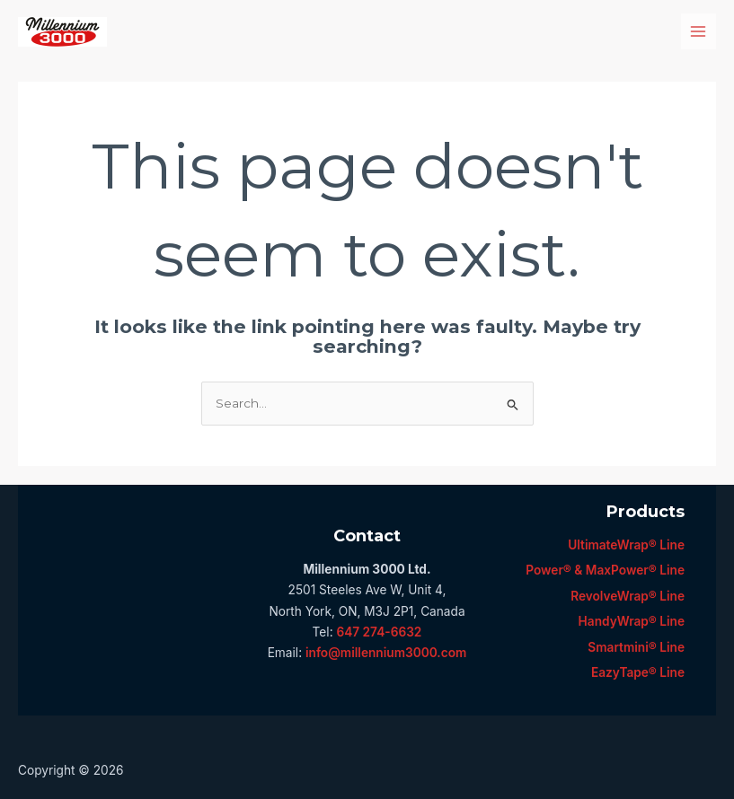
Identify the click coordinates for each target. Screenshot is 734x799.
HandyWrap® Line (632, 621)
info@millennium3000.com (385, 652)
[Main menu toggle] (698, 30)
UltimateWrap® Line (626, 545)
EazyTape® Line (638, 672)
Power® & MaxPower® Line (605, 570)
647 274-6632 (378, 632)
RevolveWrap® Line (627, 596)
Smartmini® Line (636, 647)
